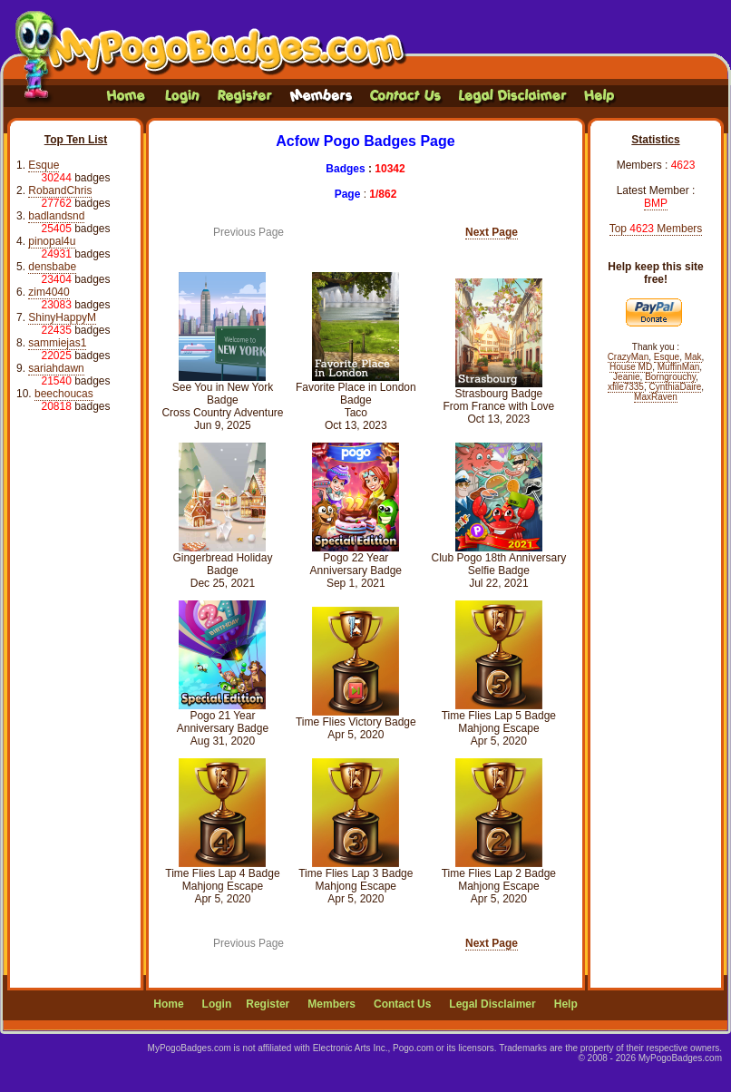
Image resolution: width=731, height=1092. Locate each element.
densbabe (52, 266)
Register (267, 1004)
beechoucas (63, 393)
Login (217, 1004)
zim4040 (48, 292)
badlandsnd (56, 216)
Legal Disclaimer (492, 1004)
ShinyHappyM (62, 317)
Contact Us (402, 1004)
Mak (693, 357)
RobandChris (60, 190)
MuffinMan (679, 367)
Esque (43, 165)
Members (331, 1004)
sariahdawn (55, 368)
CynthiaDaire (675, 387)
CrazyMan (628, 357)
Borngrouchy (670, 377)
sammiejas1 (57, 342)
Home (168, 1004)
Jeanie (626, 377)
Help (566, 1004)
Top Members (656, 228)
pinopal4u (51, 241)
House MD (630, 367)
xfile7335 (626, 387)
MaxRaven (655, 397)
